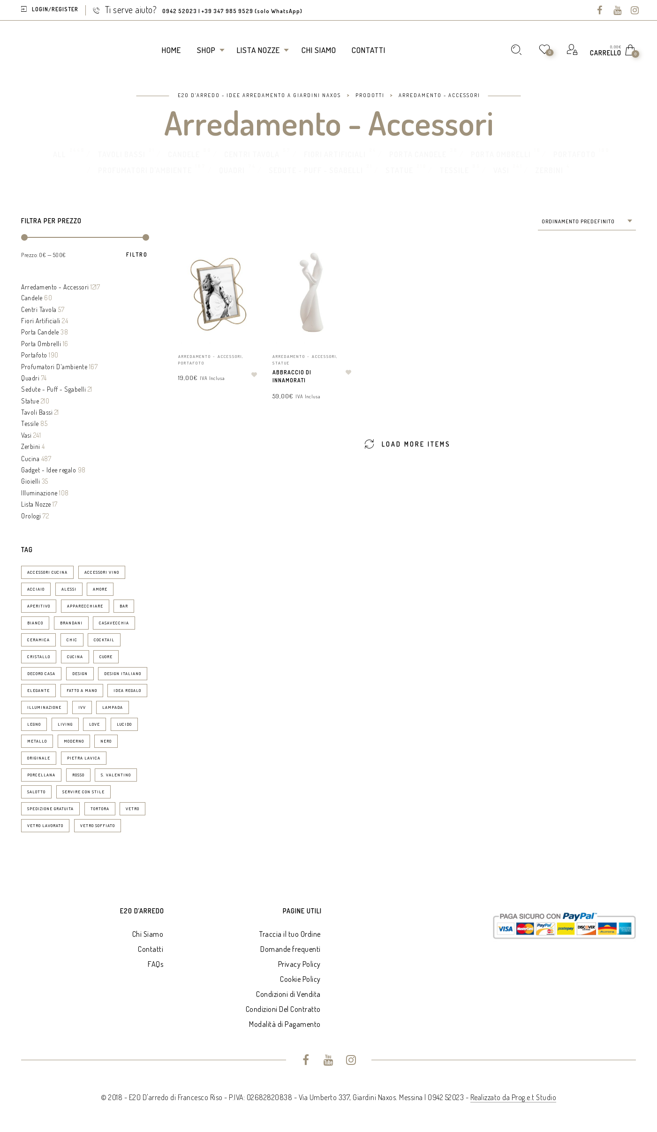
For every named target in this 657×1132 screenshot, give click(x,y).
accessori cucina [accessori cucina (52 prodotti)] (47, 572)
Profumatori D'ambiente (145, 170)
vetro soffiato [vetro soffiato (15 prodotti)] (97, 825)
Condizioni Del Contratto (283, 1009)
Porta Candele (417, 154)
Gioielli (30, 481)
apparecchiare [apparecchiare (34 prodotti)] (85, 605)
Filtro (137, 255)
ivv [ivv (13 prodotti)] (82, 707)
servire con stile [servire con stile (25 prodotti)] (83, 791)
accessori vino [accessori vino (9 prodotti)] (101, 572)
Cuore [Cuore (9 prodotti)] (106, 656)
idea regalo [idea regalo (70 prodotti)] (127, 690)
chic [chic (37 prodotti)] (72, 639)
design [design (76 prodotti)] (80, 673)
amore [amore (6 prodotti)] (100, 589)
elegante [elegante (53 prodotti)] (38, 690)
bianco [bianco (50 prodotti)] (35, 622)
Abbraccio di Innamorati (291, 376)
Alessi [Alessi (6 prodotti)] (68, 589)
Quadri (232, 170)
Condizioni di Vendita (288, 994)
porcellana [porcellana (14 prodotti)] (41, 774)
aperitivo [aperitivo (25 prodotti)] (38, 605)
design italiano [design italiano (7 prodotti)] (122, 673)
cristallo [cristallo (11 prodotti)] (38, 656)
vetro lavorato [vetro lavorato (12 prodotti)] (45, 825)
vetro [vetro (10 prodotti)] (132, 808)
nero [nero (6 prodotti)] (106, 741)
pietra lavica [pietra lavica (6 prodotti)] (83, 757)
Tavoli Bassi (121, 154)
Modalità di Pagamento (285, 1024)
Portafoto (574, 154)
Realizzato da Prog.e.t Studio (513, 1097)
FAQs (155, 964)
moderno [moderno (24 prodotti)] (74, 741)
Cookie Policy (300, 979)
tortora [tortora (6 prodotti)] (100, 808)
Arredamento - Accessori (55, 287)
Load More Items (407, 443)
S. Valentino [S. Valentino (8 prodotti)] (116, 774)
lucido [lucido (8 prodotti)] (124, 724)
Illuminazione (39, 493)
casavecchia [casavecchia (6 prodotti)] (114, 622)
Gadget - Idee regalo (48, 470)
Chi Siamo (148, 934)
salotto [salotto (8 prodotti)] (36, 791)
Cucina (30, 459)
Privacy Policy (299, 964)
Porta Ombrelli (501, 154)
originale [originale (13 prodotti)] (38, 757)
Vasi (501, 170)
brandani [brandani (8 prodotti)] (71, 622)
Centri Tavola (251, 154)
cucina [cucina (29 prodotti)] (75, 656)
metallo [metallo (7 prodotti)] (37, 741)
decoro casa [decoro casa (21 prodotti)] (41, 673)
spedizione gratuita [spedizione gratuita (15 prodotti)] (50, 808)
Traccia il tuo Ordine (290, 934)
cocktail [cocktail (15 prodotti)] (104, 639)
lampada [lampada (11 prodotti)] (112, 707)
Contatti (150, 949)
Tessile (454, 170)
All (59, 154)
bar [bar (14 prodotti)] (124, 605)
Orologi (31, 516)
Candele (184, 154)
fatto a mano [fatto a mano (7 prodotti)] (82, 690)
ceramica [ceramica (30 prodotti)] (38, 639)
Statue (399, 170)
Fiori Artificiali (335, 154)
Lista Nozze (36, 504)
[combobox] (587, 221)
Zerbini (549, 170)
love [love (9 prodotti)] (94, 724)
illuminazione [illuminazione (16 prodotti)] (44, 707)
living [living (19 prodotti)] (65, 724)
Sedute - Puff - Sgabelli (316, 170)
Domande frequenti (290, 949)
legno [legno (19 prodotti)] (34, 724)
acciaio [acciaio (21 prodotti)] (36, 589)
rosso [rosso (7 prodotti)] (78, 774)
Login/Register (55, 9)
